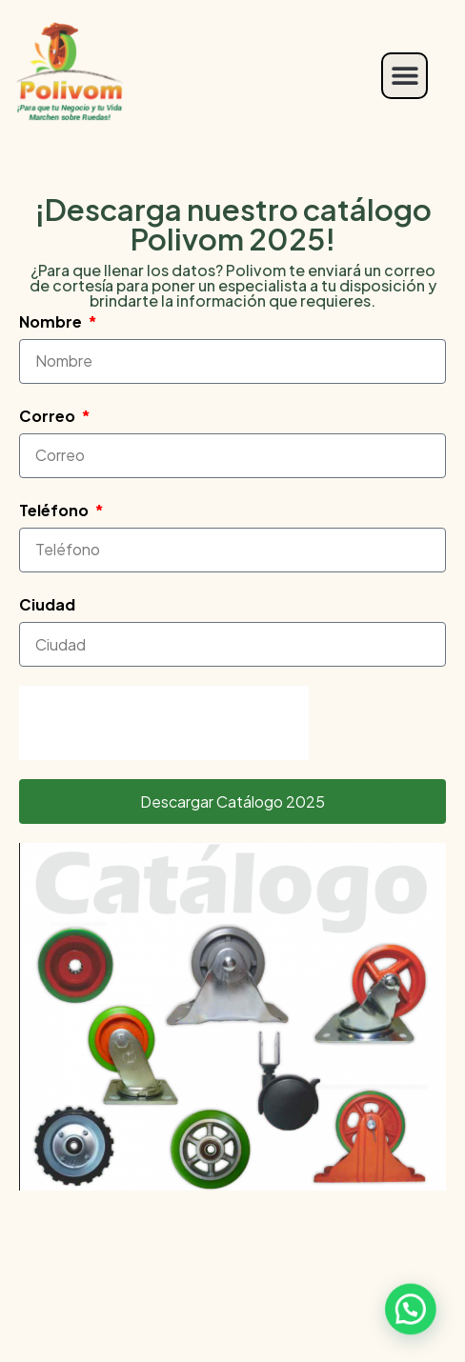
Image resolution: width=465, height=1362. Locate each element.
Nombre (52, 321)
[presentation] (164, 723)
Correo (48, 416)
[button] (404, 75)
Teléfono (55, 510)
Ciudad (47, 604)
